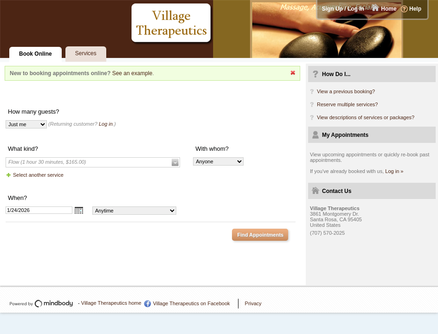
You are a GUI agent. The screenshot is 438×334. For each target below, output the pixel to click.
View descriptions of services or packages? (365, 117)
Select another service (38, 175)
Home (388, 9)
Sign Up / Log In (343, 9)
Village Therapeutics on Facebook (191, 303)
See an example (132, 73)
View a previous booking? (346, 91)
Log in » (394, 171)
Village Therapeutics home (111, 303)
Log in (106, 124)
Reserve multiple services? (347, 104)
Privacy (253, 303)
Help (415, 9)
